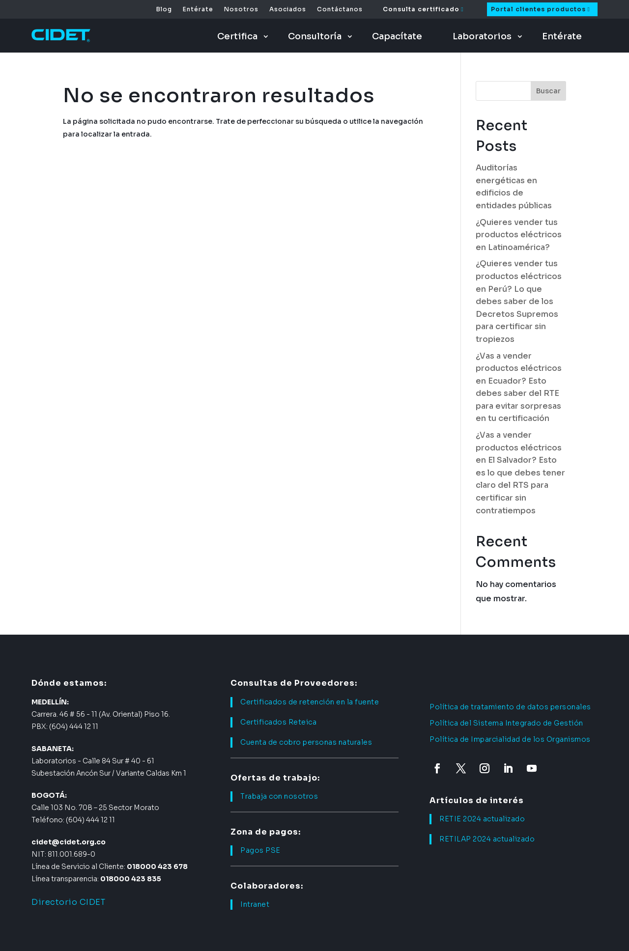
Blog (164, 9)
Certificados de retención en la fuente (309, 702)
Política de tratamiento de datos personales (510, 706)
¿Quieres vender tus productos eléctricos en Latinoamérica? (519, 234)
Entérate (198, 9)
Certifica (237, 36)
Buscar (548, 90)
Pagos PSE (260, 850)
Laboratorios (482, 36)
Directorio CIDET (68, 902)
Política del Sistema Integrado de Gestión (506, 723)
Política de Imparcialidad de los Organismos (510, 739)
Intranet (254, 904)
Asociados (287, 9)
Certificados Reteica (278, 722)
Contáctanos (340, 9)
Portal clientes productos (538, 9)
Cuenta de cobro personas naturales (306, 742)
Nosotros (241, 9)
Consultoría (315, 36)
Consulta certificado (421, 9)
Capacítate (397, 36)
